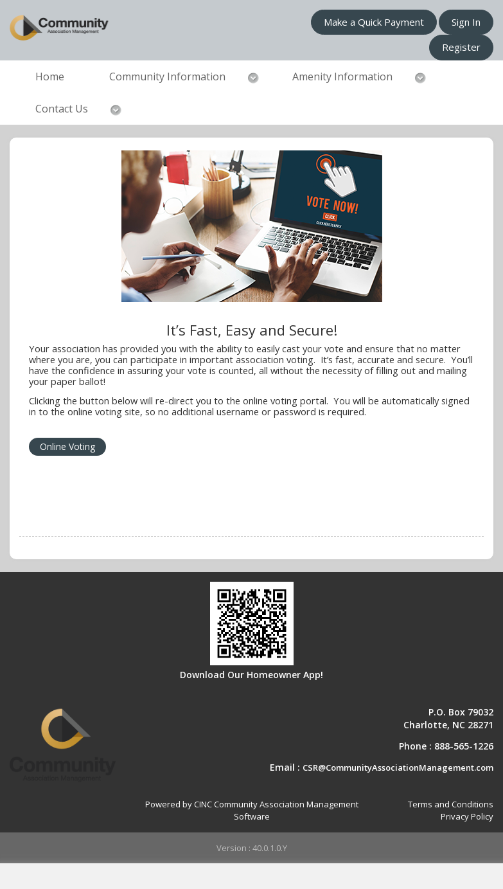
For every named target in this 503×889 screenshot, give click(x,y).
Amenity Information (342, 76)
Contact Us (61, 109)
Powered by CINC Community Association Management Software (251, 810)
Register (461, 46)
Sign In (466, 21)
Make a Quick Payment (374, 21)
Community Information (167, 76)
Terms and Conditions (450, 804)
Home (49, 76)
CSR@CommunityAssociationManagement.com (398, 767)
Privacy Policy (467, 816)
